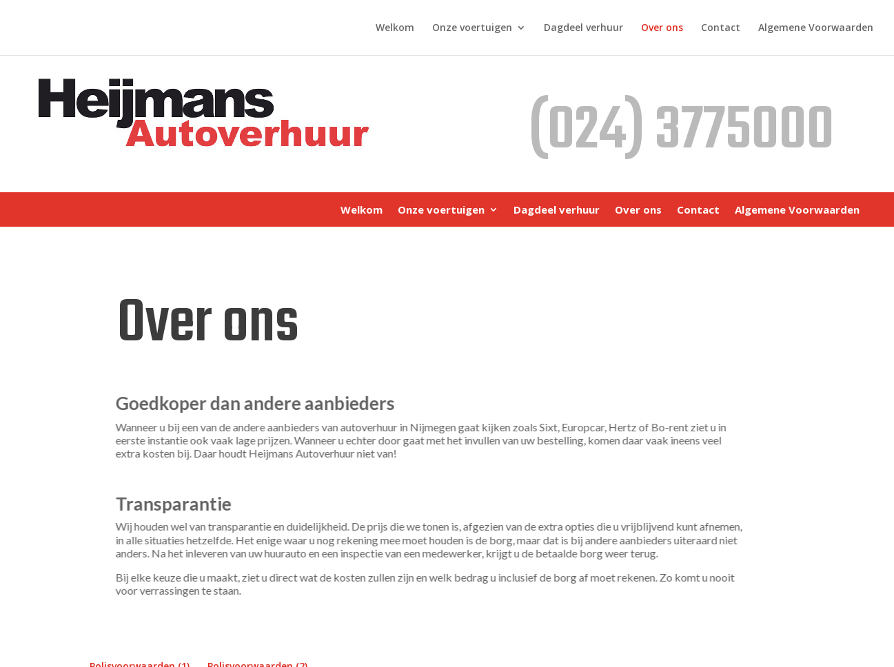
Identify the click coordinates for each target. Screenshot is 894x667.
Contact (720, 28)
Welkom (395, 28)
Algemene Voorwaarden (815, 28)
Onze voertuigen (472, 28)
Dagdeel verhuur (583, 28)
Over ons (662, 28)
